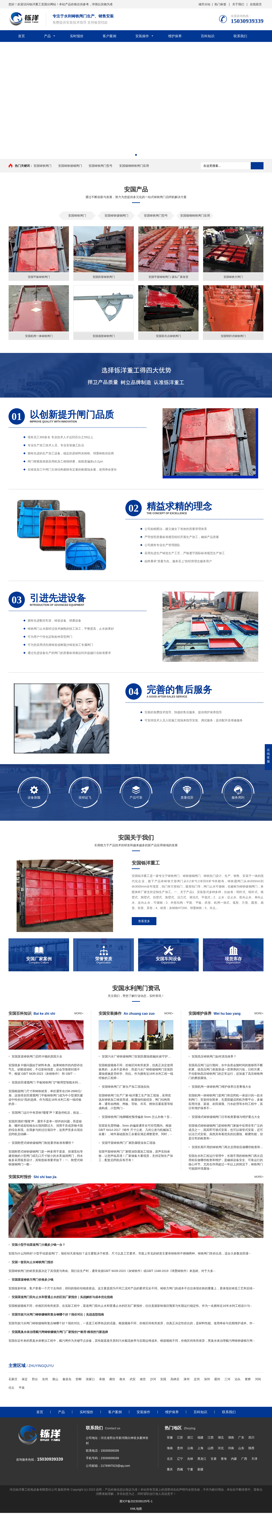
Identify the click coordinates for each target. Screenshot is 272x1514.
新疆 (200, 1470)
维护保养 (175, 36)
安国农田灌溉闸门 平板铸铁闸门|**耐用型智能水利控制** (48, 1083)
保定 (25, 1380)
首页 (21, 36)
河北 (221, 1449)
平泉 (22, 1388)
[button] (136, 155)
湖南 (231, 1438)
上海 (200, 1449)
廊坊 (112, 1380)
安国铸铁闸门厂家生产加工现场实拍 (125, 1087)
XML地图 (136, 1509)
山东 (241, 1449)
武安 (133, 1380)
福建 (200, 1438)
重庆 (170, 1470)
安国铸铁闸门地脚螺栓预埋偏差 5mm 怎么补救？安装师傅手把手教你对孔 (138, 1118)
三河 (227, 1380)
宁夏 (190, 1470)
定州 (197, 1380)
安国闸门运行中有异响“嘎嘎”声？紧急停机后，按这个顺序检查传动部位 (48, 1113)
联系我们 (240, 36)
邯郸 (79, 1380)
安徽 (170, 1438)
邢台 (35, 1380)
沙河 (153, 1380)
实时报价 (77, 36)
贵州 (180, 1449)
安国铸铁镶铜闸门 (70, 165)
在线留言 (256, 4)
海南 (170, 1449)
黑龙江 (201, 1459)
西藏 (180, 1470)
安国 (163, 1380)
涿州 (187, 1380)
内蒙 (234, 1459)
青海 (224, 1459)
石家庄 (12, 1380)
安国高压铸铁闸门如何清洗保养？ (214, 1057)
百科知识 (207, 36)
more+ (79, 1014)
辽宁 (180, 1459)
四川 (251, 1438)
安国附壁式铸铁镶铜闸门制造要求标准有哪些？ (43, 1144)
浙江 (190, 1438)
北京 (170, 1459)
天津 (254, 1459)
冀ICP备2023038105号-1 (136, 1502)
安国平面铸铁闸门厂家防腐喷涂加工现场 (128, 1144)
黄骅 (248, 1380)
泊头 (238, 1380)
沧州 (45, 1380)
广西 (244, 1459)
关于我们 (238, 4)
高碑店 (174, 1380)
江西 (211, 1438)
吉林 (190, 1459)
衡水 (122, 1380)
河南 (231, 1449)
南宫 (143, 1380)
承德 (102, 1380)
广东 (241, 1438)
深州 (207, 1380)
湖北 (221, 1438)
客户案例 (109, 36)
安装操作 (142, 36)
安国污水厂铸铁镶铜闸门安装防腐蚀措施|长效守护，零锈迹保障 (138, 1057)
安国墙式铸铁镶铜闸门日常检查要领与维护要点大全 (226, 1118)
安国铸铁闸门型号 (100, 165)
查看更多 (144, 922)
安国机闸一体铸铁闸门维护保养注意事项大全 (221, 1087)
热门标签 (220, 4)
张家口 (90, 1380)
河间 (258, 1380)
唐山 (55, 1380)
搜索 (257, 165)
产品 (47, 36)
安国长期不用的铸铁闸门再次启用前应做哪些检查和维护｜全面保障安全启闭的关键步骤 (228, 1148)
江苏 (180, 1438)
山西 (211, 1449)
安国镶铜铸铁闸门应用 (134, 165)
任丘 (11, 1388)
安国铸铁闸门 (42, 165)
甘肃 (214, 1459)
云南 (190, 1449)
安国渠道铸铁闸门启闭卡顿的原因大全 (37, 1057)
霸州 (217, 1380)
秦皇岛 (66, 1380)
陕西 (251, 1449)
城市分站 (204, 4)
